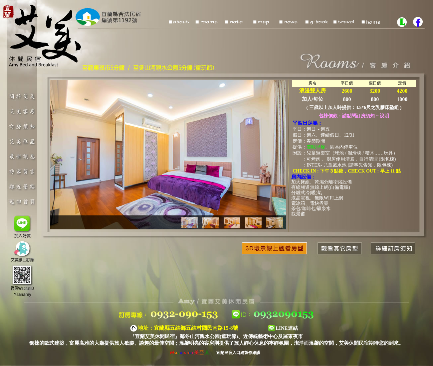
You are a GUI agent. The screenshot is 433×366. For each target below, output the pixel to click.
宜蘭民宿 (224, 352)
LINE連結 (287, 328)
